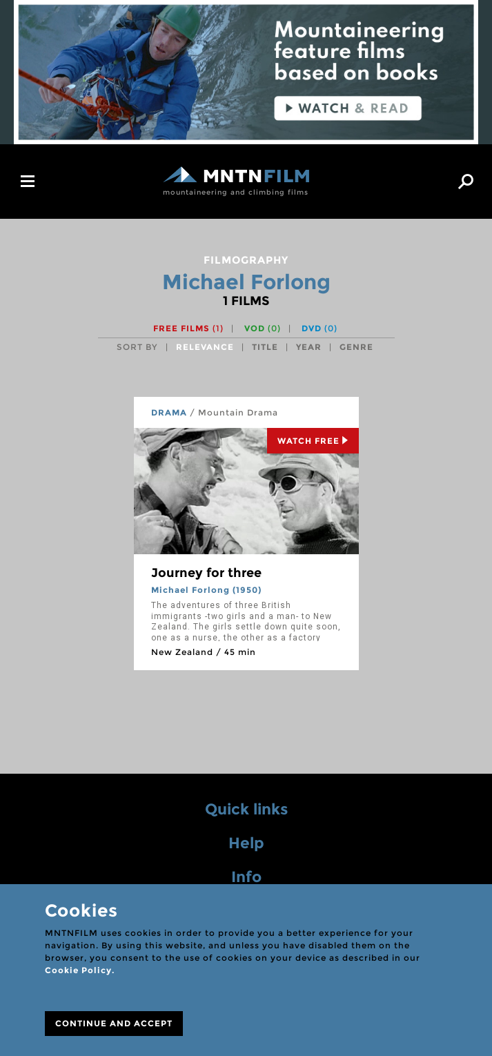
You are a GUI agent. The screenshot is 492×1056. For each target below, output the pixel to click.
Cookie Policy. (80, 970)
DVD (319, 328)
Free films (188, 328)
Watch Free (312, 441)
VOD (262, 328)
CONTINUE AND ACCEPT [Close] (114, 1023)
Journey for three (206, 572)
